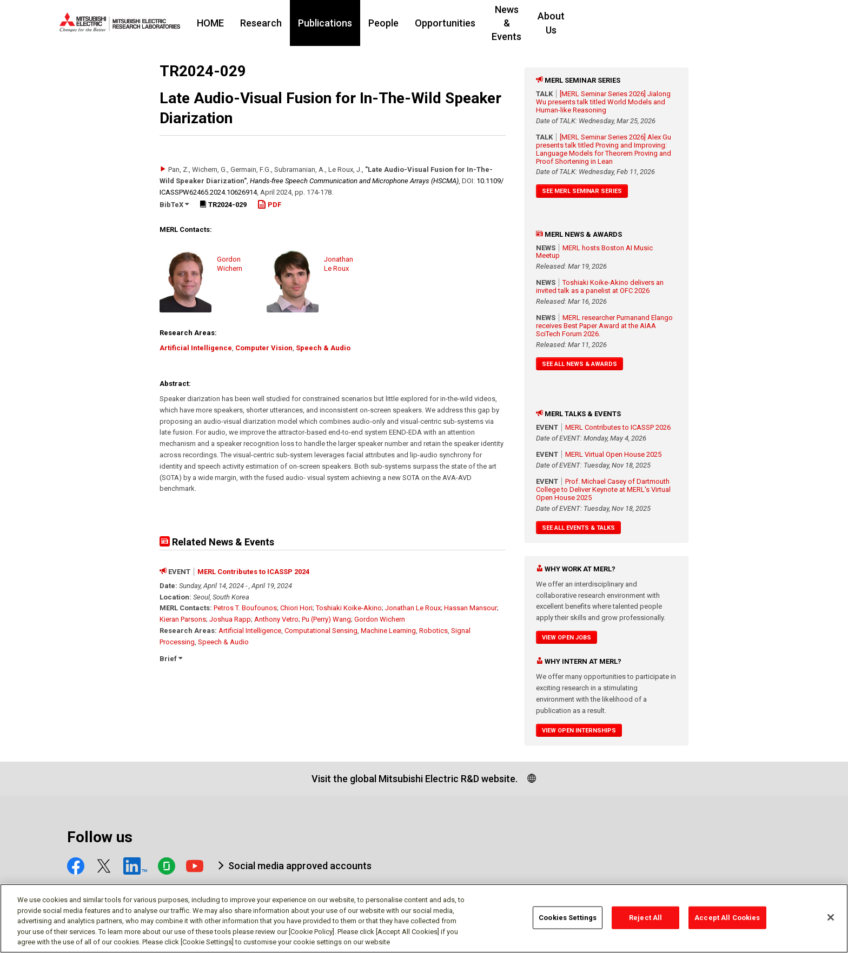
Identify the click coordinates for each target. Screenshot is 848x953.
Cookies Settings (568, 922)
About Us (658, 23)
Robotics (433, 631)
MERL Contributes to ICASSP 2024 (253, 572)
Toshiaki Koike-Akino (349, 608)
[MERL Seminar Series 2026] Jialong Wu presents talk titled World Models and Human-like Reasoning (603, 102)
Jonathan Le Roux (413, 608)
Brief (171, 659)
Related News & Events (217, 542)
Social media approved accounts (300, 865)
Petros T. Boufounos (245, 608)
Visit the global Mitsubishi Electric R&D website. (415, 778)
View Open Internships (579, 730)
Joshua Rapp (230, 619)
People (449, 23)
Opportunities (511, 23)
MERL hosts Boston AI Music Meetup (594, 252)
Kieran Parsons (183, 619)
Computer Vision (264, 348)
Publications (391, 23)
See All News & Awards (579, 364)
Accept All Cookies (727, 922)
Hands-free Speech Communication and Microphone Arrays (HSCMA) (354, 181)
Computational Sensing (320, 631)
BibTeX (174, 205)
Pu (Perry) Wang (326, 619)
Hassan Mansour (470, 608)
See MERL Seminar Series (582, 191)
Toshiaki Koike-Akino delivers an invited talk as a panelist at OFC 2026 (600, 286)
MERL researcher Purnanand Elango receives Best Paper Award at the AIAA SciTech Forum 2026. (604, 326)
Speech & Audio (323, 348)
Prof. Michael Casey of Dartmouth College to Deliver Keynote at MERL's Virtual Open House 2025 (603, 489)
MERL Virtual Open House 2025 (613, 454)
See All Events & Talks (578, 527)
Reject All (645, 922)
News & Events (590, 23)
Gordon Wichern (379, 619)
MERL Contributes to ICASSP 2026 (618, 427)
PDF (269, 205)
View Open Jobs (566, 637)
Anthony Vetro (276, 619)
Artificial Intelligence (196, 348)
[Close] (831, 922)
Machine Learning (388, 631)
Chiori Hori (296, 608)
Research (327, 23)
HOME (276, 23)
